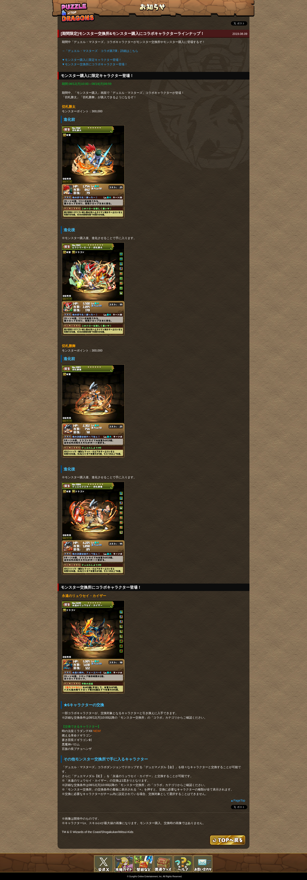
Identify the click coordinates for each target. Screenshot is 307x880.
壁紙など (143, 863)
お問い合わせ (202, 863)
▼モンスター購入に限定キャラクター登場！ (92, 59)
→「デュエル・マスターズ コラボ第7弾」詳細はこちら (100, 51)
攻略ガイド (123, 863)
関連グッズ (163, 863)
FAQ (183, 863)
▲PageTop (237, 800)
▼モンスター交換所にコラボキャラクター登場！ (94, 64)
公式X (103, 863)
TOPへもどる (78, 12)
